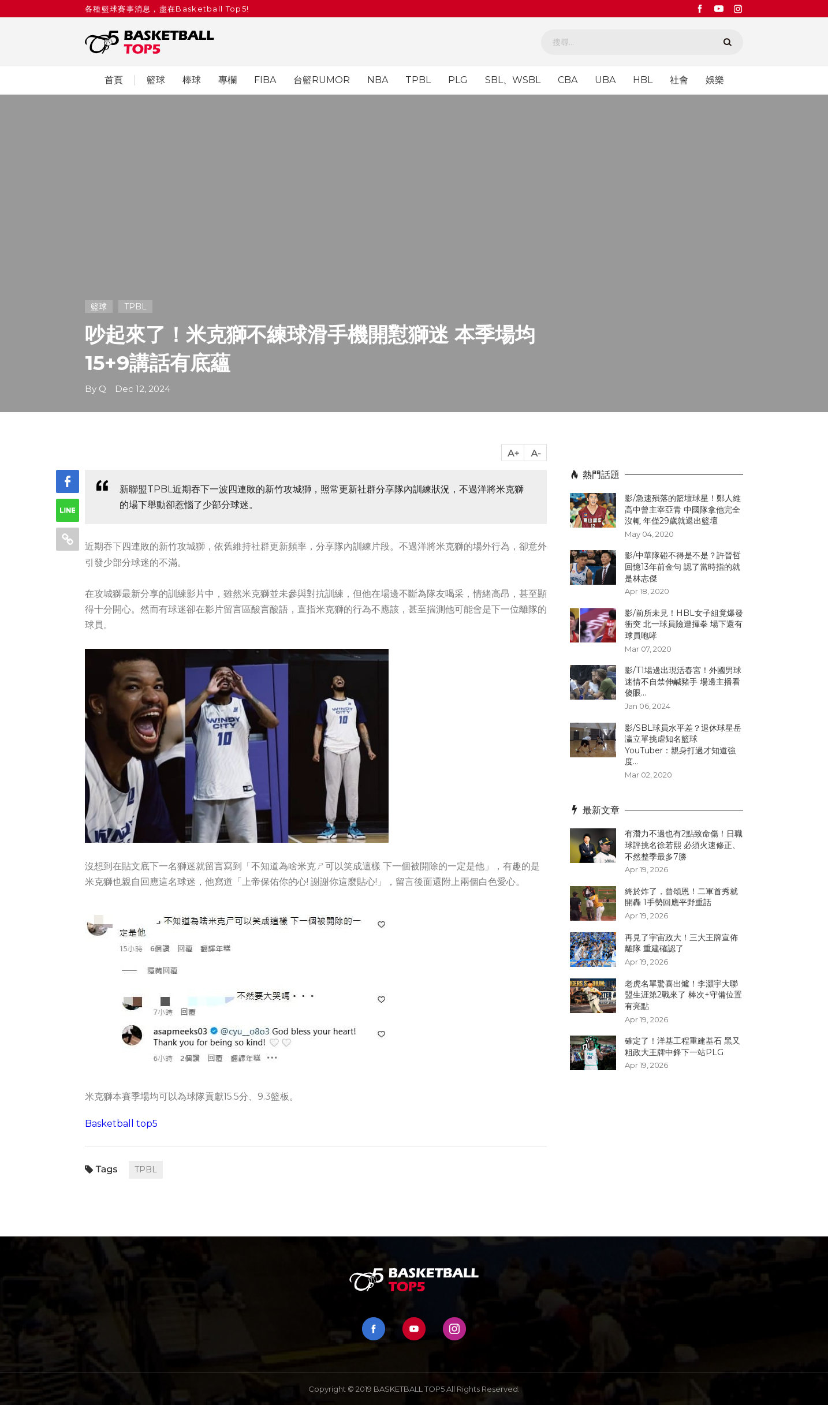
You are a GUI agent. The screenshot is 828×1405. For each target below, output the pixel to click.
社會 (679, 80)
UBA (605, 80)
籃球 (156, 80)
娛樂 (715, 80)
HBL (642, 80)
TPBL (418, 80)
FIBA (265, 80)
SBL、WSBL (512, 80)
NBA (377, 80)
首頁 (114, 80)
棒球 (191, 80)
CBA (567, 80)
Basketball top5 (121, 1123)
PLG (458, 80)
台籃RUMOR (321, 80)
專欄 (227, 80)
